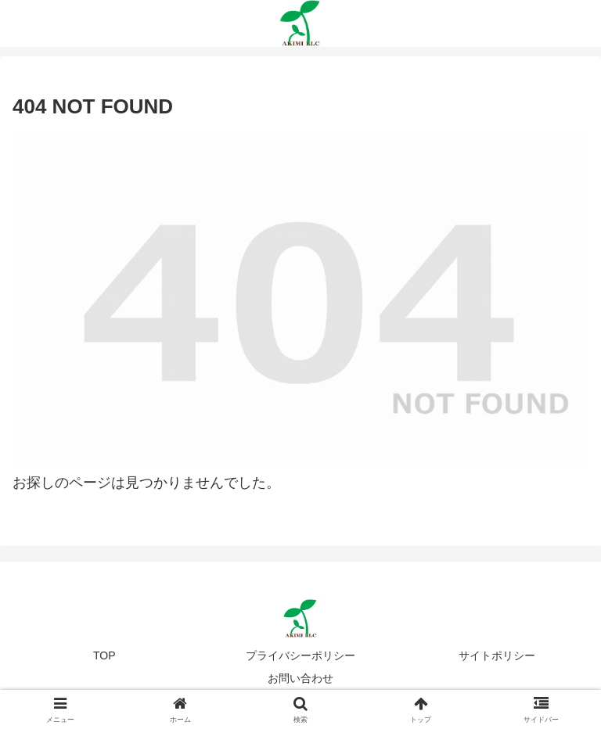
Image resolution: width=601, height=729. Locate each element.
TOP (104, 655)
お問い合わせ (300, 678)
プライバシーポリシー (300, 655)
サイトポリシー (497, 655)
